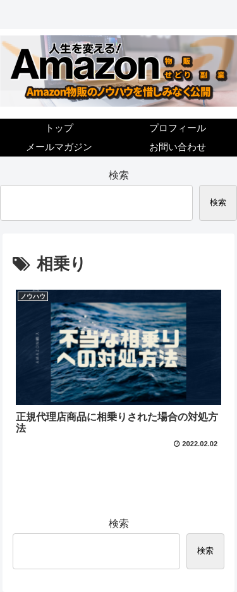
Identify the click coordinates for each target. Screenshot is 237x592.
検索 (119, 175)
